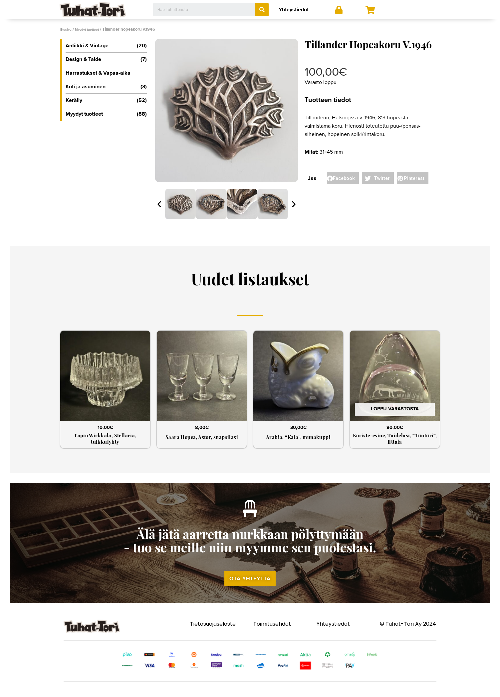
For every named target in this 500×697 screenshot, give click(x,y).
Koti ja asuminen (106, 86)
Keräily (106, 100)
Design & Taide (106, 59)
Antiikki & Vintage (106, 45)
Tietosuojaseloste (213, 635)
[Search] (262, 9)
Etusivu (67, 29)
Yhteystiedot (294, 9)
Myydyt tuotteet (93, 29)
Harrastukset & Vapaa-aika (98, 72)
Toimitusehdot (272, 635)
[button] (250, 588)
